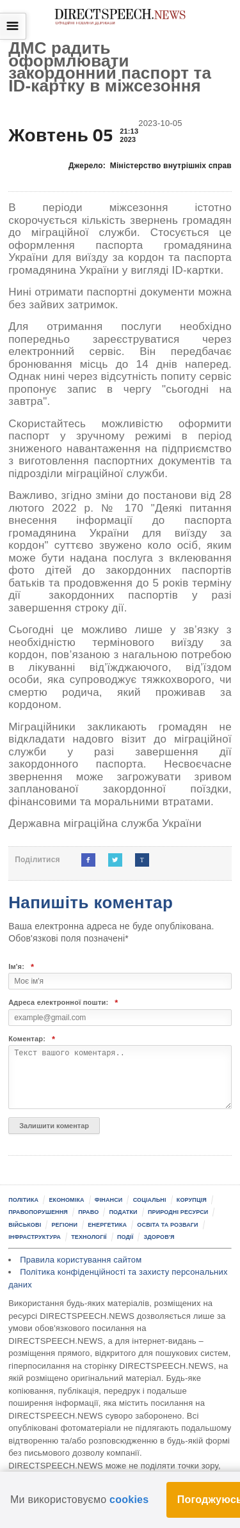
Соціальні (149, 1200)
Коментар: (31, 1039)
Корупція (192, 1200)
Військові (24, 1225)
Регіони (64, 1225)
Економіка (66, 1200)
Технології (89, 1237)
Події (125, 1237)
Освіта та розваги (167, 1225)
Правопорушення (38, 1212)
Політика (23, 1200)
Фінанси (109, 1200)
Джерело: (150, 165)
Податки (123, 1212)
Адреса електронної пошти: (63, 1002)
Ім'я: (21, 967)
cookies (128, 1499)
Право (88, 1212)
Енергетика (107, 1225)
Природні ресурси (178, 1212)
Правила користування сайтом (80, 1259)
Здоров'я (159, 1237)
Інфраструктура (34, 1237)
